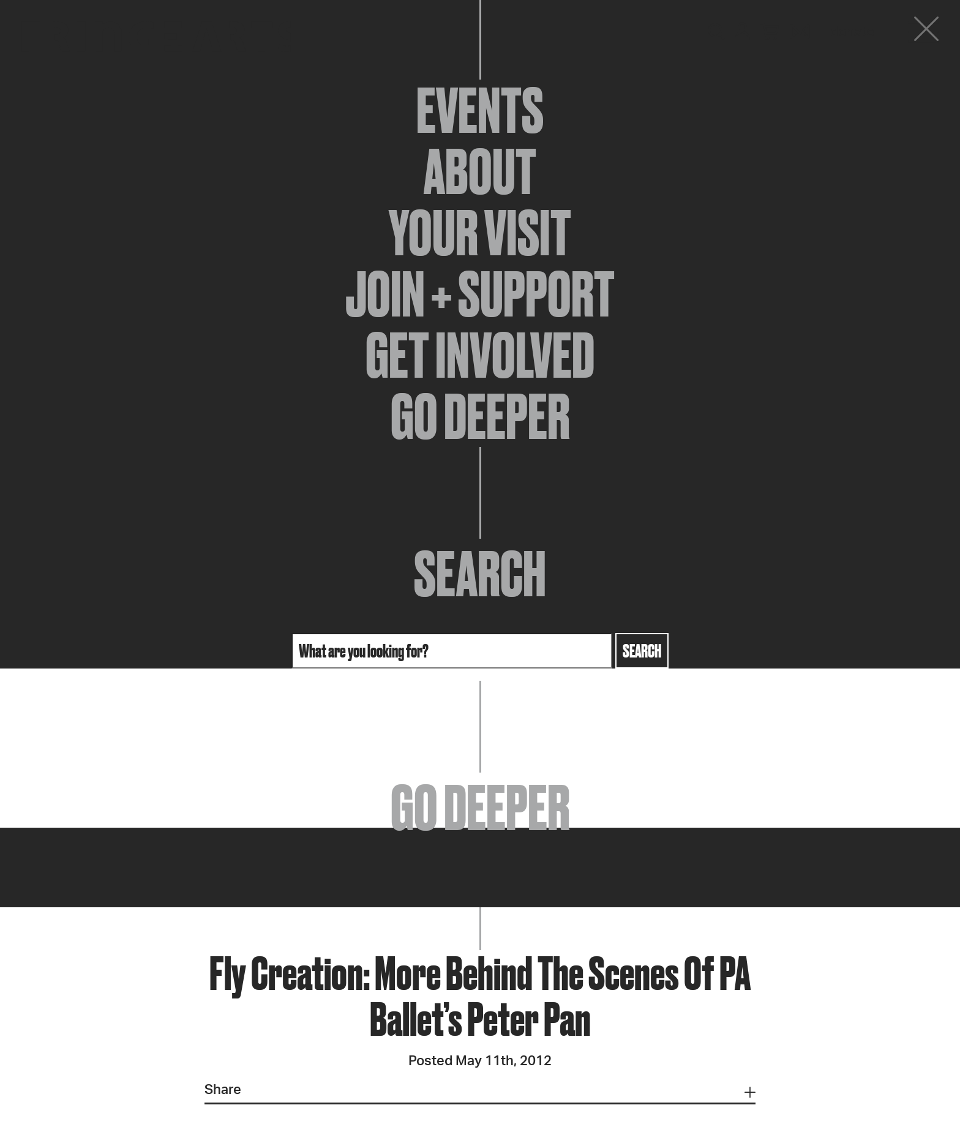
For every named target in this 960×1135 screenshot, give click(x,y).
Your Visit (480, 233)
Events (480, 110)
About (480, 171)
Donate (852, 32)
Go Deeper (480, 416)
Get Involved (480, 355)
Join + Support (480, 294)
